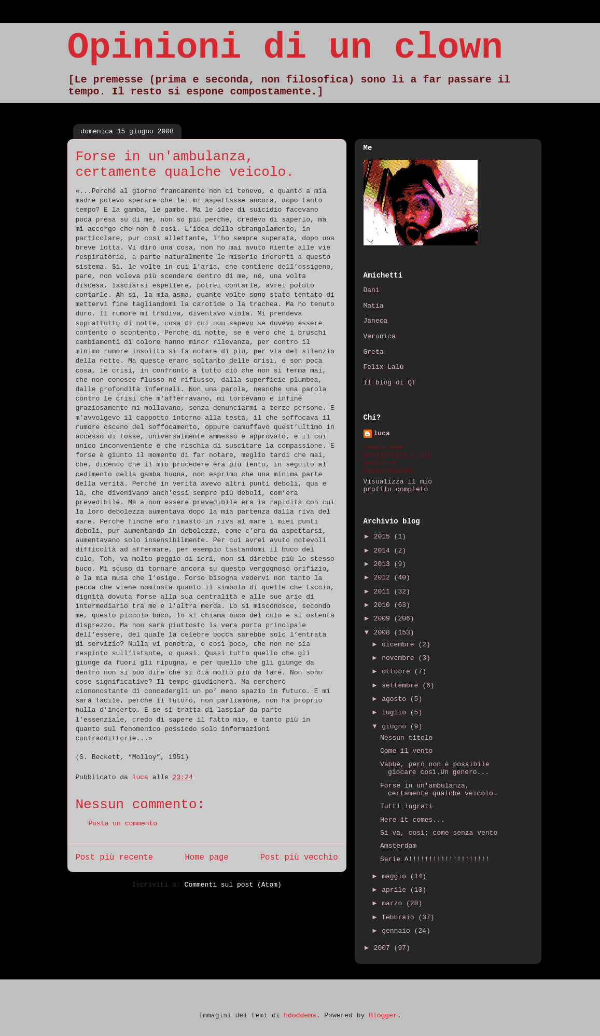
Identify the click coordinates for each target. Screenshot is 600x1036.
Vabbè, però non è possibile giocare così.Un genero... (435, 769)
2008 (384, 633)
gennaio (398, 931)
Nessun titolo (406, 738)
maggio (396, 876)
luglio (396, 712)
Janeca (376, 321)
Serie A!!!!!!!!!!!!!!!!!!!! (435, 859)
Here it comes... (412, 820)
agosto (396, 699)
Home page (206, 857)
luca (382, 433)
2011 (384, 592)
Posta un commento (123, 823)
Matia (374, 306)
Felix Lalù (384, 367)
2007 (384, 948)
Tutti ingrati (406, 806)
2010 (384, 605)
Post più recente (115, 857)
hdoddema (300, 1015)
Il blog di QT (390, 382)
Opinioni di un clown (285, 47)
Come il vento (406, 751)
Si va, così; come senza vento (438, 833)
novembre (400, 658)
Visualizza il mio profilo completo (398, 485)
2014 (384, 551)
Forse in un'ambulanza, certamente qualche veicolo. (438, 790)
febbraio (400, 917)
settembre (402, 685)
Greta (374, 352)
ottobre (398, 671)
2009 (384, 619)
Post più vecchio (299, 857)
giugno (396, 726)
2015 (384, 537)
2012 (384, 578)
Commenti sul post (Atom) (233, 885)
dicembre (400, 644)
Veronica (380, 336)
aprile (396, 890)
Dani (372, 290)
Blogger (383, 1015)
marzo (394, 903)
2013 (384, 564)
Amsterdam (398, 846)
